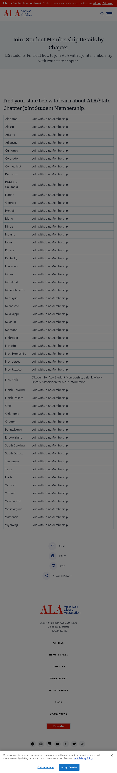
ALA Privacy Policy (83, 760)
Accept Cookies (69, 769)
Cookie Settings (46, 769)
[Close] (111, 757)
